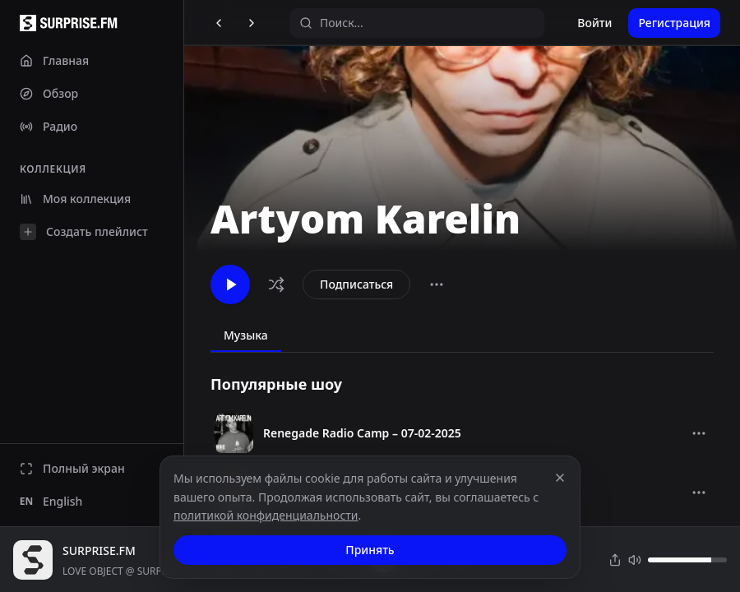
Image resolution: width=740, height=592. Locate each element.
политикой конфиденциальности (265, 515)
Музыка (246, 335)
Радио (48, 126)
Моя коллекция (75, 198)
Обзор (49, 93)
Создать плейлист (84, 232)
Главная (54, 60)
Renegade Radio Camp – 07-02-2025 (362, 433)
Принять (369, 549)
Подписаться (356, 284)
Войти (594, 22)
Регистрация (674, 22)
